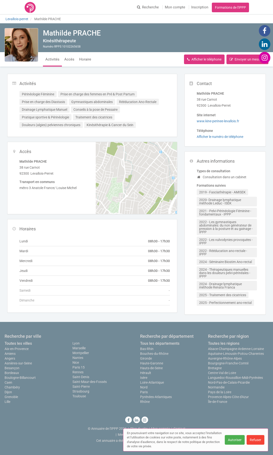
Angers (10, 358)
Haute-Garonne (151, 363)
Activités (52, 59)
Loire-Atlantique (152, 382)
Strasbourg (80, 391)
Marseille (79, 348)
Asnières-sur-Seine (18, 363)
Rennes (77, 372)
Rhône (145, 402)
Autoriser (235, 440)
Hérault (145, 373)
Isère (143, 378)
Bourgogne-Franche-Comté (228, 363)
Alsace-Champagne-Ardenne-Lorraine (236, 349)
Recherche (148, 7)
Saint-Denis (80, 377)
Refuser (255, 440)
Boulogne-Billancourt (20, 378)
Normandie (216, 387)
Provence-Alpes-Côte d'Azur (228, 397)
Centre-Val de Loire (222, 373)
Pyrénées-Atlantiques (156, 397)
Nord (144, 387)
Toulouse (79, 396)
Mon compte (175, 7)
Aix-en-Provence (17, 349)
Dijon (8, 392)
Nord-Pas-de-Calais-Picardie (229, 382)
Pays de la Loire (219, 392)
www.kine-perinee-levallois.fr (218, 121)
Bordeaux (12, 373)
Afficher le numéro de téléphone (220, 137)
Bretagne (215, 368)
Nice (75, 362)
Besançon (12, 368)
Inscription (199, 7)
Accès (69, 59)
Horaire (85, 59)
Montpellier (80, 353)
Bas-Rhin (147, 349)
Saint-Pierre (81, 386)
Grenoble (11, 397)
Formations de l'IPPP (230, 7)
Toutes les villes (18, 343)
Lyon (76, 343)
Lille (7, 402)
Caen (8, 382)
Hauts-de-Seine (151, 368)
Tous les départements (159, 343)
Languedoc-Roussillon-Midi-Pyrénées (235, 378)
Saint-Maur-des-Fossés (89, 382)
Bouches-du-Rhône (154, 354)
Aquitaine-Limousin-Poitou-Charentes (236, 354)
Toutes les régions (223, 343)
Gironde (146, 358)
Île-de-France (217, 402)
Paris (144, 392)
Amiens (10, 354)
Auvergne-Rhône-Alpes (225, 358)
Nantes (77, 358)
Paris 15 (78, 367)
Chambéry (12, 387)
